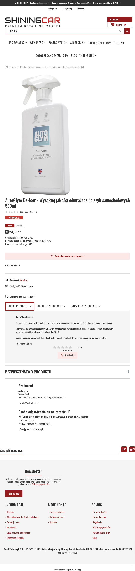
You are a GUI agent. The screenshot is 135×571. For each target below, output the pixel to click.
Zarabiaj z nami (13, 522)
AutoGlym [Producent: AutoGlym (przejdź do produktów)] (24, 280)
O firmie (10, 512)
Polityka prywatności (101, 527)
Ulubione (53, 522)
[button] (127, 31)
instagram (132, 449)
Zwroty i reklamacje (15, 537)
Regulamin (97, 522)
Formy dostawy (99, 517)
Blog (94, 537)
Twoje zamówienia (57, 512)
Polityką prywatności (40, 484)
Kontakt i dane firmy (101, 532)
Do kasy (113, 19)
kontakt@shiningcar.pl (39, 3)
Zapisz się (14, 493)
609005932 (22, 3)
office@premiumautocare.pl (30, 429)
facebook (124, 449)
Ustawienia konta (56, 517)
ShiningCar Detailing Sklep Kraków (6, 67)
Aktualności (11, 527)
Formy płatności (99, 512)
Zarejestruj (67, 8)
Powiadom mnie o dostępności (67, 256)
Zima (14, 67)
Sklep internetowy (66, 569)
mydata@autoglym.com (28, 403)
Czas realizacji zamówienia (18, 532)
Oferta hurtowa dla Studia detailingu (22, 517)
